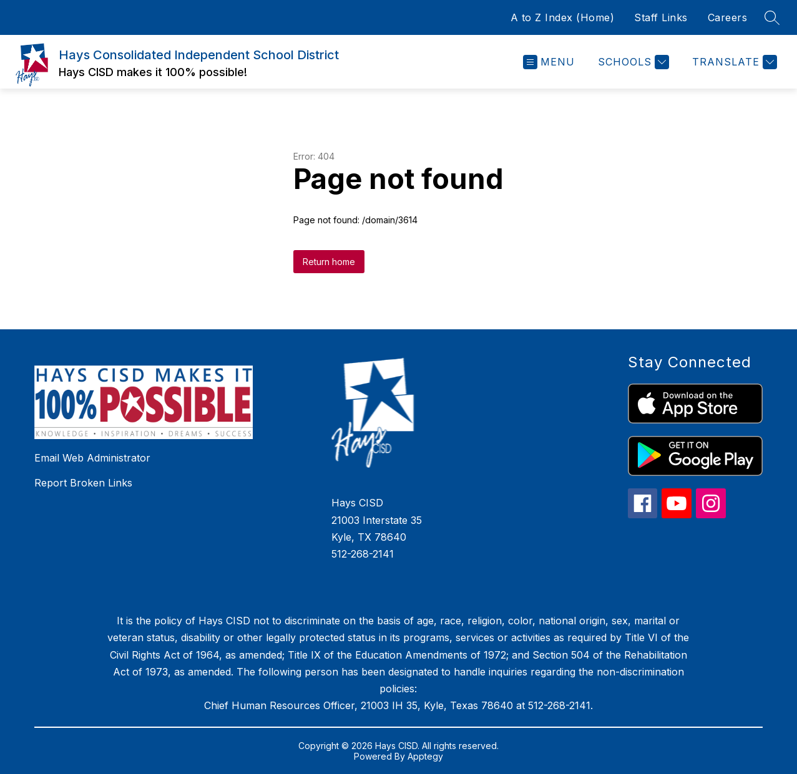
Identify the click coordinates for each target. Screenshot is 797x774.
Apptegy (425, 756)
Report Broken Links (83, 482)
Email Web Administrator (92, 458)
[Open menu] (549, 62)
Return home (329, 261)
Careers (728, 17)
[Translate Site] (733, 62)
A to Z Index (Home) (563, 17)
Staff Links (661, 17)
